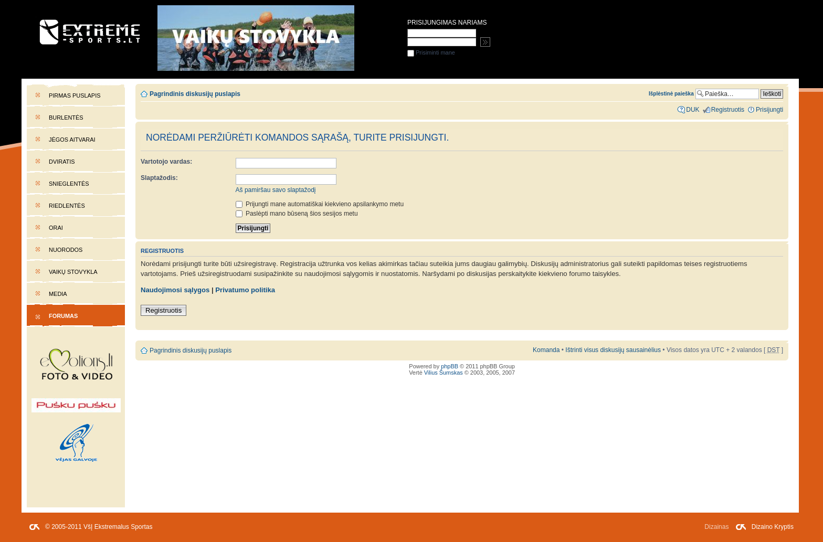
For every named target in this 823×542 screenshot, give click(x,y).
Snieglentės (69, 183)
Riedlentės (67, 206)
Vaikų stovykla (73, 272)
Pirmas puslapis (74, 95)
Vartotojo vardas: (166, 161)
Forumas (63, 316)
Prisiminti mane (431, 52)
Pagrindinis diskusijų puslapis (195, 94)
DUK (692, 109)
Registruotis (163, 310)
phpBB (449, 366)
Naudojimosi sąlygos (175, 290)
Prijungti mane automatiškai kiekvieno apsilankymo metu (320, 204)
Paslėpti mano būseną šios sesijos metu (297, 213)
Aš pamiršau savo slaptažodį (276, 190)
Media (58, 294)
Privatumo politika (245, 290)
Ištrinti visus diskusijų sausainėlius (613, 350)
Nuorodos (65, 250)
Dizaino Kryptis (773, 526)
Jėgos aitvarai (72, 139)
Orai (56, 228)
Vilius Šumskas (443, 372)
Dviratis (62, 161)
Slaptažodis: (159, 178)
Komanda (546, 350)
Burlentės (66, 117)
